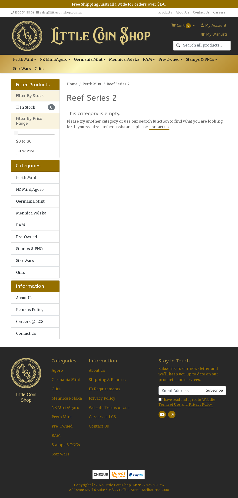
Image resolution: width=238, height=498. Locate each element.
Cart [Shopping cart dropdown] (182, 25)
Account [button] (213, 25)
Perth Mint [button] (23, 59)
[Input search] (206, 45)
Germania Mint (30, 201)
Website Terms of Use (109, 407)
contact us (159, 126)
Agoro (57, 370)
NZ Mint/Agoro (30, 189)
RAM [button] (147, 59)
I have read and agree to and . (187, 402)
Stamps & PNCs (30, 248)
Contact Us (201, 12)
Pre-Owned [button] (169, 59)
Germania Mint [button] (88, 59)
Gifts (39, 68)
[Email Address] (181, 390)
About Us (182, 12)
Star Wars (22, 68)
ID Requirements (104, 389)
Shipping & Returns (107, 379)
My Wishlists (214, 34)
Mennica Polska (124, 59)
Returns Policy (29, 309)
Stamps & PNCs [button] (200, 59)
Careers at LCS (102, 416)
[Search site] (178, 45)
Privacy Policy (102, 398)
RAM (20, 225)
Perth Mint (26, 177)
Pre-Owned (26, 236)
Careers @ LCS (29, 321)
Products (165, 12)
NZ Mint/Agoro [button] (53, 59)
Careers (219, 12)
